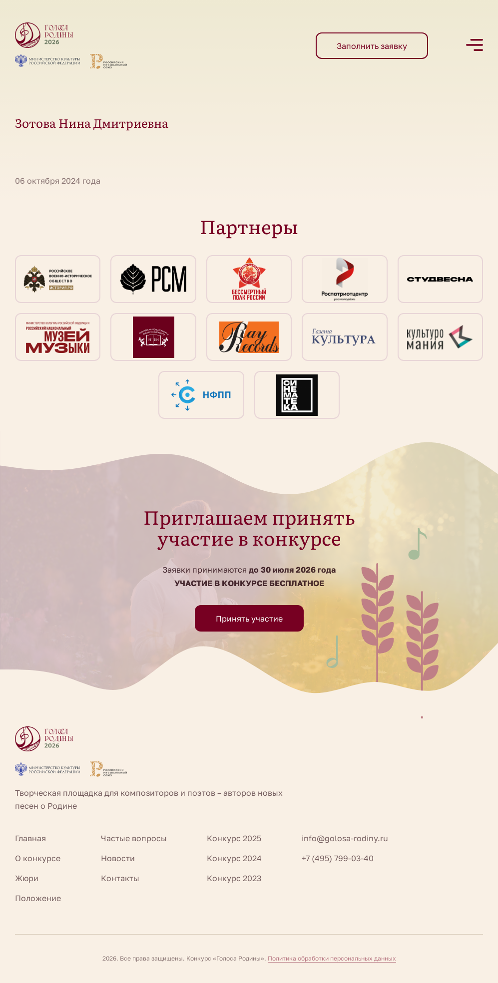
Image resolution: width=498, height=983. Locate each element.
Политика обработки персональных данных (332, 958)
